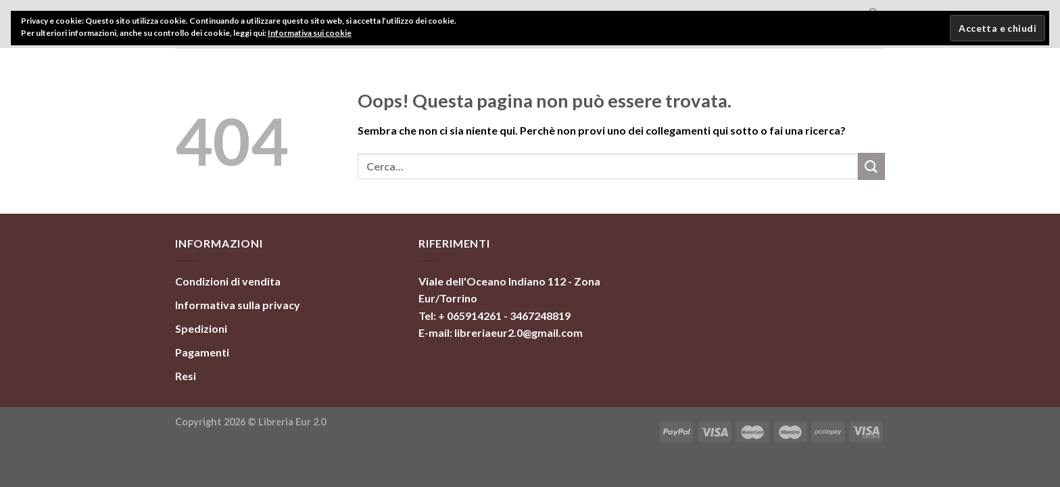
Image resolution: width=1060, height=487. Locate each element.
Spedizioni (201, 328)
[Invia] (871, 166)
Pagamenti (202, 352)
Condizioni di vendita (228, 281)
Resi (185, 375)
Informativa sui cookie (310, 33)
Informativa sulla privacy (237, 304)
